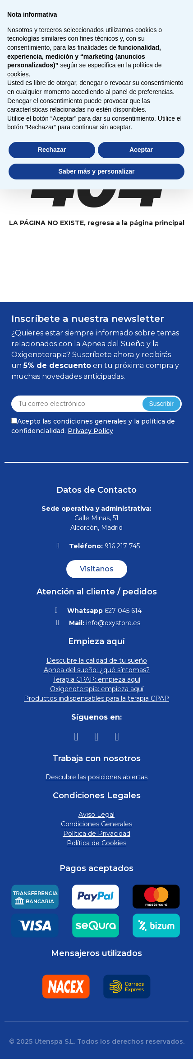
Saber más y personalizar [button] (97, 171)
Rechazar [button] (52, 149)
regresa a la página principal (135, 223)
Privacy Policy (90, 431)
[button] (96, 569)
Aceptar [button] (141, 149)
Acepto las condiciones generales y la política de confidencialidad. (93, 426)
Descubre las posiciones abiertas (96, 777)
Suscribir (161, 403)
